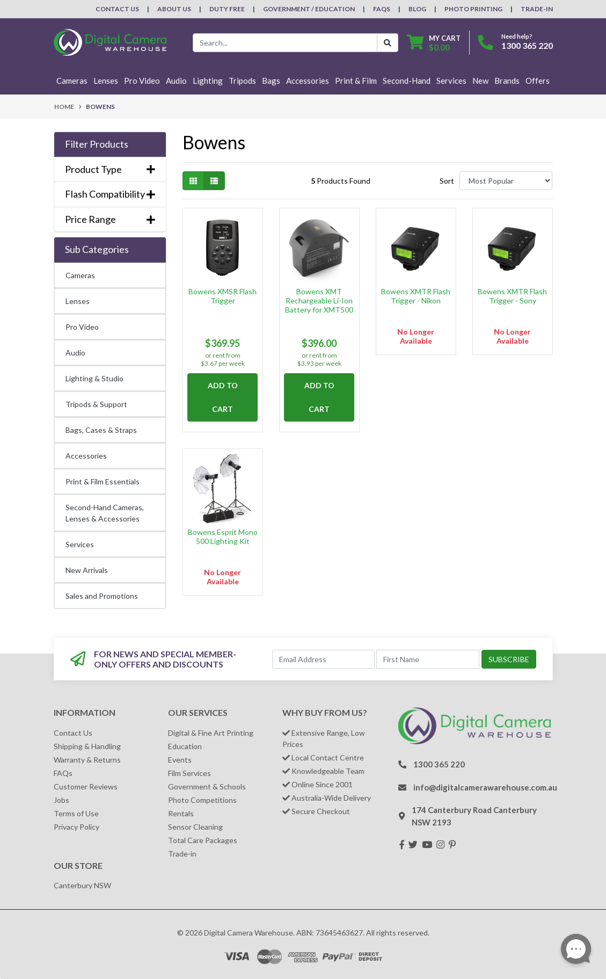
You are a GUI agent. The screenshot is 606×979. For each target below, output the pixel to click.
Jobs (61, 799)
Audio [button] (176, 80)
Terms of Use (76, 813)
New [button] (480, 80)
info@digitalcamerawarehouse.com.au (485, 787)
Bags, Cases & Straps (101, 429)
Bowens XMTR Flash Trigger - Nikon (415, 296)
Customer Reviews (86, 786)
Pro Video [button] (142, 80)
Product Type (110, 169)
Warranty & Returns (87, 759)
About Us (174, 9)
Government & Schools (207, 786)
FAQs (381, 9)
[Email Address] (323, 659)
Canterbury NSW (82, 885)
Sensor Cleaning (195, 826)
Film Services (189, 773)
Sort (447, 180)
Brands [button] (507, 80)
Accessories (86, 455)
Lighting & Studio (94, 378)
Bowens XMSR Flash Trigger (222, 296)
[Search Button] (387, 42)
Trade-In (537, 9)
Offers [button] (537, 80)
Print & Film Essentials (102, 481)
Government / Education (309, 9)
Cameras (80, 275)
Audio (75, 352)
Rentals (181, 813)
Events (180, 759)
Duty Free (227, 9)
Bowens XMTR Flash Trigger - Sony (512, 296)
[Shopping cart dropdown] (433, 43)
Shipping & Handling (87, 746)
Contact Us (117, 9)
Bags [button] (271, 80)
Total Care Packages (202, 840)
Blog (417, 9)
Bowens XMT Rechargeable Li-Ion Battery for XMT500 (319, 300)
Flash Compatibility (110, 194)
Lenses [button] (105, 80)
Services (79, 544)
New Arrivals (86, 570)
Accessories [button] (307, 80)
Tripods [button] (242, 80)
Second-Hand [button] (406, 80)
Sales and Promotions (101, 595)
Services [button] (451, 80)
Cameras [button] (71, 80)
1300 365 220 (527, 45)
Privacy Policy (76, 826)
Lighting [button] (208, 80)
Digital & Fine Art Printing (210, 732)
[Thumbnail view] (193, 180)
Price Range (110, 219)
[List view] (214, 180)
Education (185, 746)
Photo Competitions (202, 799)
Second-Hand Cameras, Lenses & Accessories (104, 513)
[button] (110, 144)
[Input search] (285, 42)
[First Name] (427, 659)
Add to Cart (223, 397)
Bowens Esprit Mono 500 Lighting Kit (223, 536)
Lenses (77, 301)
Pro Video (82, 326)
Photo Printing (473, 9)
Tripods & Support (96, 404)
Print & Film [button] (356, 80)
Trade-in (182, 853)
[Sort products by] (505, 180)
